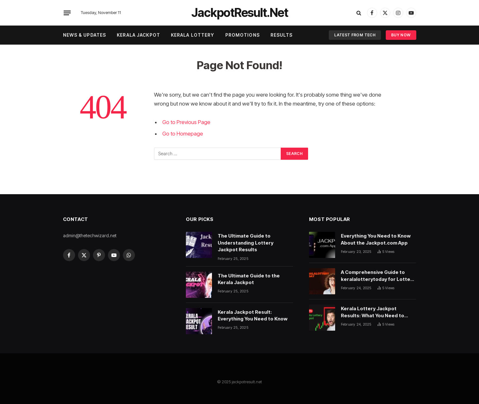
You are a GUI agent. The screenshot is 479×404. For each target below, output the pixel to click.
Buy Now (401, 35)
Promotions (242, 35)
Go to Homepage (182, 133)
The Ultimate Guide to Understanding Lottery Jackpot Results (245, 243)
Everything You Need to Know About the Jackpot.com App (376, 239)
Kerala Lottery (193, 35)
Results (282, 35)
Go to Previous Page (186, 122)
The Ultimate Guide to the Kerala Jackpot (249, 279)
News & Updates (84, 35)
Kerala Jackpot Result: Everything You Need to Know (252, 315)
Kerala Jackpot (138, 35)
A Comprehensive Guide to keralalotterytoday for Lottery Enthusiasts (378, 276)
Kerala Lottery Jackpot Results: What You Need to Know (372, 312)
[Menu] (66, 13)
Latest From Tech (355, 35)
